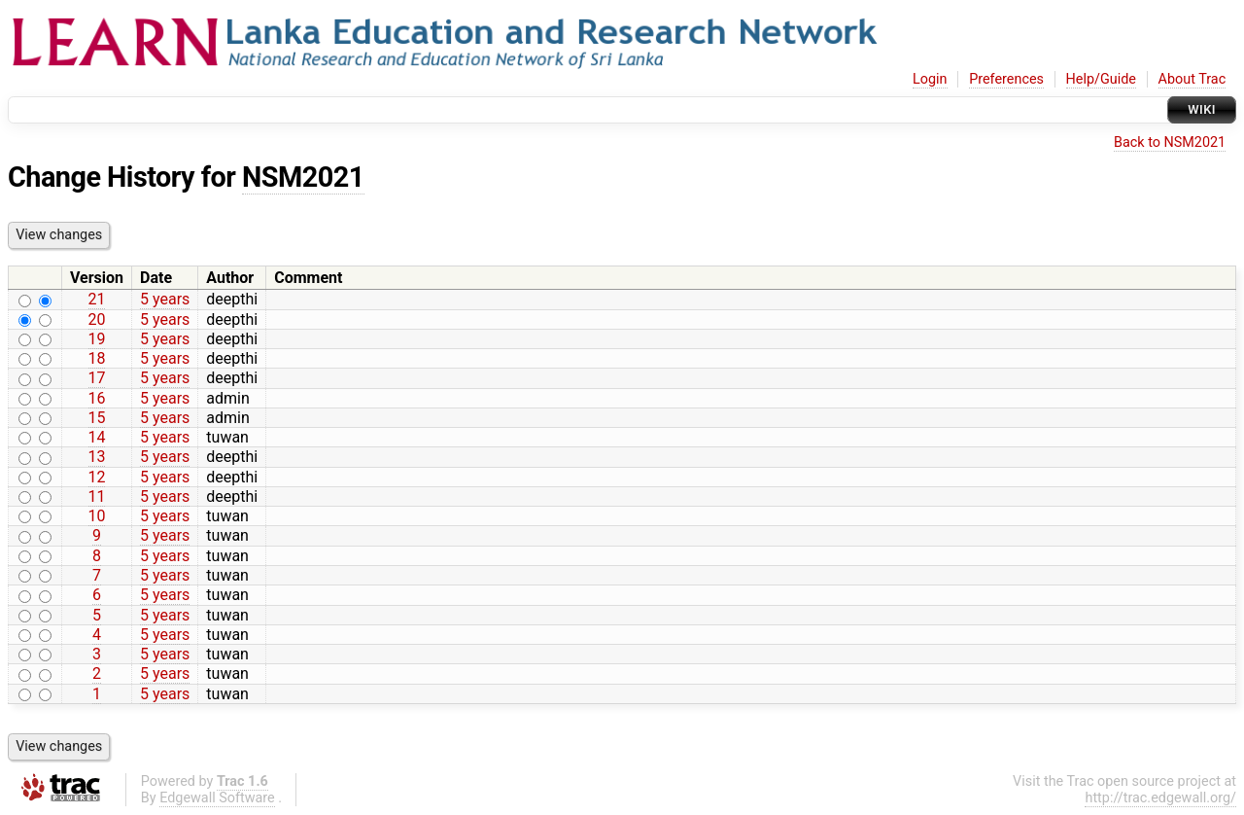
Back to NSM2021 (1170, 142)
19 (97, 339)
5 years (165, 299)
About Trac (1192, 79)
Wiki (1202, 109)
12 (97, 477)
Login (930, 79)
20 (97, 319)
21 (97, 299)
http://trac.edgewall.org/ (1160, 798)
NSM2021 (303, 177)
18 (97, 358)
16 (97, 398)
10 (97, 516)
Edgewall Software (217, 798)
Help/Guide (1101, 79)
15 (97, 417)
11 (97, 496)
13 (97, 456)
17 (97, 378)
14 (97, 437)
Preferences (1006, 79)
